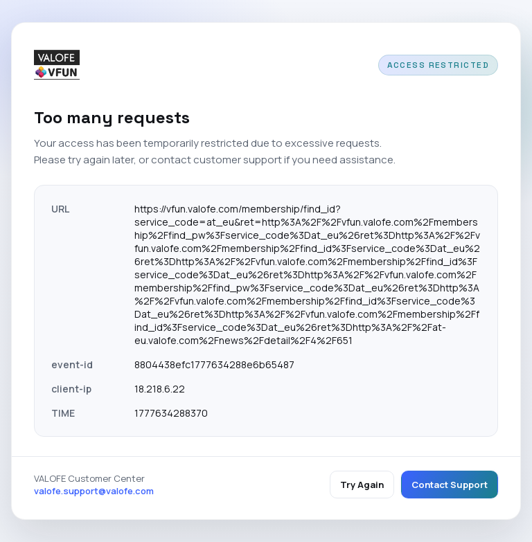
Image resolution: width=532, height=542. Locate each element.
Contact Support (449, 484)
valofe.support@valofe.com (94, 491)
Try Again (362, 484)
